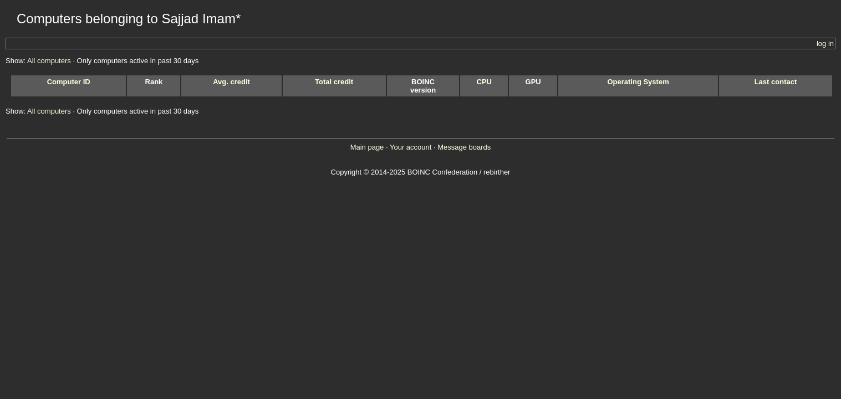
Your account (410, 147)
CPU (484, 82)
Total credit (334, 82)
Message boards (464, 147)
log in (825, 43)
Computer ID (68, 82)
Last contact (776, 82)
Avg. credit (231, 82)
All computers (49, 61)
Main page (367, 147)
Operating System (638, 82)
